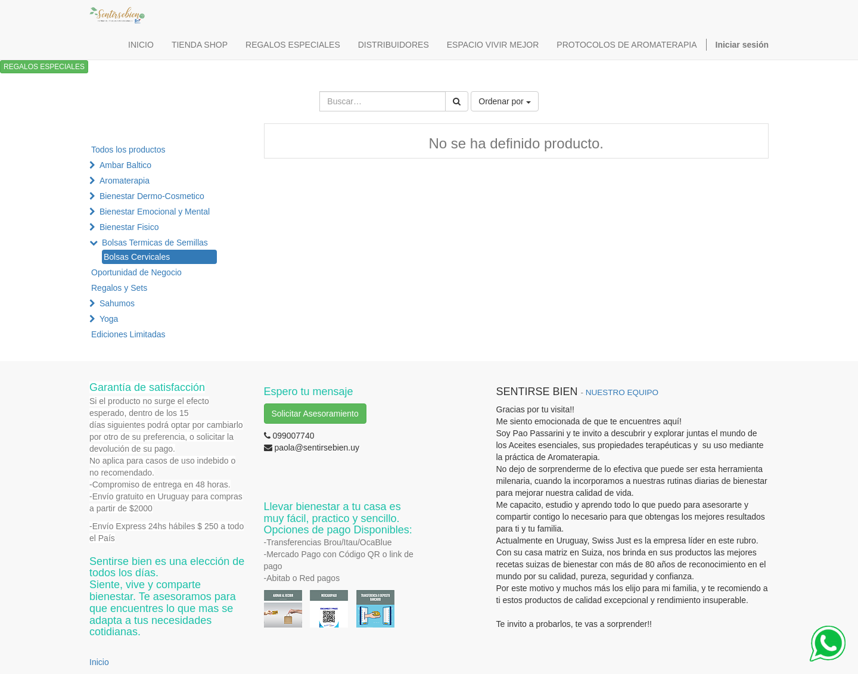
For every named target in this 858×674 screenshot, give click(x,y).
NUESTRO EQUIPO (622, 392)
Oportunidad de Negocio (136, 272)
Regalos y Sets (119, 288)
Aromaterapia (125, 180)
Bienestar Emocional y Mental (155, 211)
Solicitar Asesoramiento (315, 413)
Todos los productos (128, 149)
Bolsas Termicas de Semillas (155, 242)
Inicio (99, 662)
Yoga (109, 319)
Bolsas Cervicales (137, 257)
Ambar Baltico (125, 165)
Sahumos (117, 303)
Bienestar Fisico (129, 227)
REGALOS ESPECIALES (44, 67)
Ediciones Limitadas (128, 334)
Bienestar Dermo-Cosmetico (152, 196)
